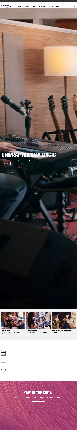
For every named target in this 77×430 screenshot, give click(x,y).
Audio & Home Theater (16, 6)
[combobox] (70, 6)
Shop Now (6, 163)
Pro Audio (34, 6)
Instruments (27, 6)
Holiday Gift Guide (54, 6)
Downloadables (43, 6)
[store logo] (5, 6)
